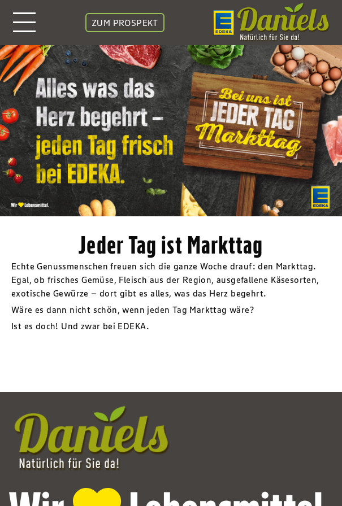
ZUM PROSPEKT (125, 22)
